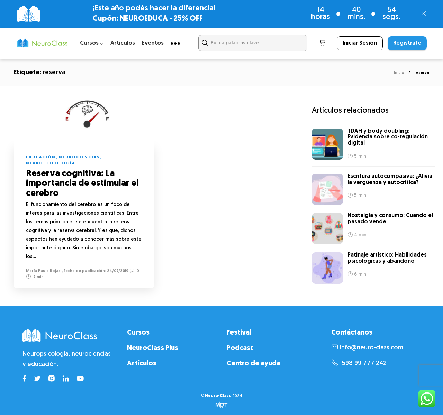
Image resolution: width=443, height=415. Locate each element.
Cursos (138, 332)
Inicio (399, 73)
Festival (239, 332)
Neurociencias (79, 157)
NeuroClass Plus (152, 348)
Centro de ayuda (253, 363)
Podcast (240, 348)
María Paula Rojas (43, 271)
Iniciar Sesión (360, 43)
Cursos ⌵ (91, 43)
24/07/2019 (117, 271)
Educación (41, 157)
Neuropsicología (50, 163)
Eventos (153, 43)
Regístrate (407, 43)
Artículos (122, 43)
